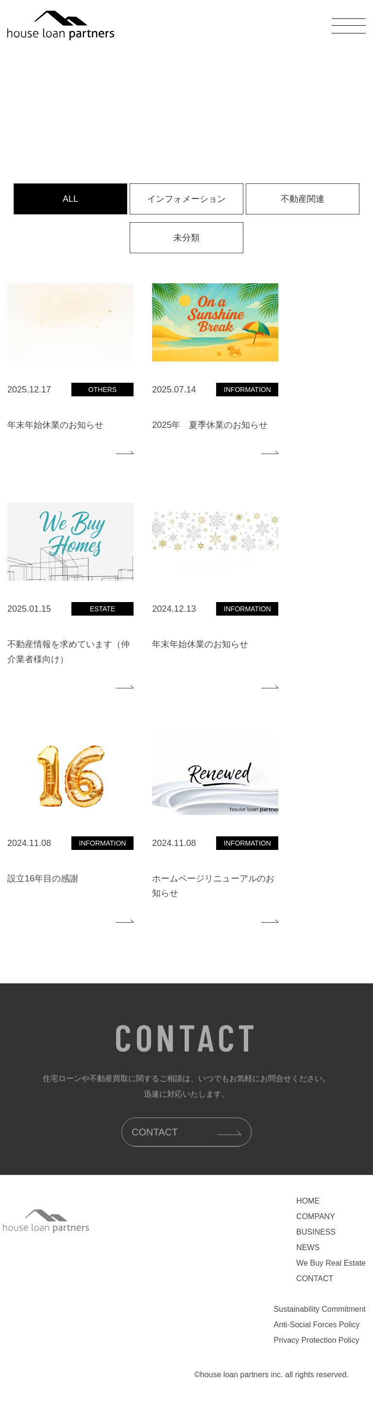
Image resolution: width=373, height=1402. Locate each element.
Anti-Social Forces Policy (317, 1324)
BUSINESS (316, 1232)
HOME (308, 1201)
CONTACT (314, 1278)
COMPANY (315, 1216)
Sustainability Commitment (320, 1309)
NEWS (308, 1247)
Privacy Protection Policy (316, 1340)
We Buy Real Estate (331, 1263)
